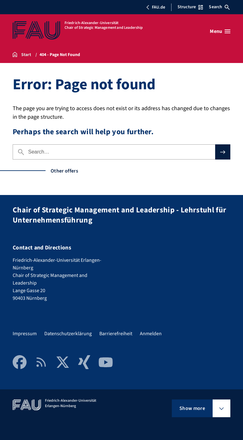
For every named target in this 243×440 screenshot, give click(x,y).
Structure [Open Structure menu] (190, 7)
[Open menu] (220, 31)
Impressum (25, 333)
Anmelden (151, 333)
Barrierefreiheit (115, 333)
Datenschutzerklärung (68, 333)
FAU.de (155, 7)
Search (219, 7)
